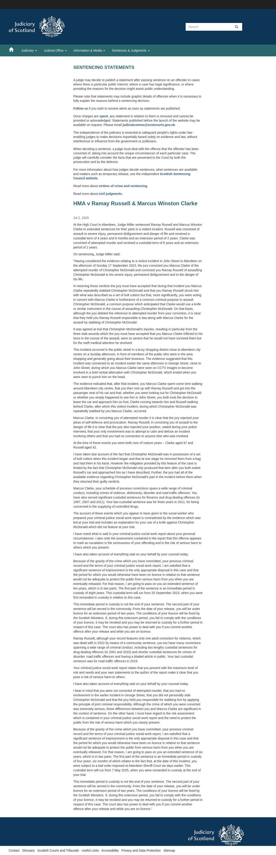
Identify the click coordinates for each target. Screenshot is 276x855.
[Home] (13, 49)
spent (103, 116)
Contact (14, 850)
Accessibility (110, 850)
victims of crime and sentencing (123, 186)
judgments (114, 194)
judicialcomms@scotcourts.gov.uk (149, 125)
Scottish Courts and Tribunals (58, 850)
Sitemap (169, 850)
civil (102, 194)
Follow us (80, 108)
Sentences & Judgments (131, 50)
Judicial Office (55, 50)
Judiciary (29, 50)
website (91, 178)
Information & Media (89, 50)
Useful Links (90, 850)
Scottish (166, 174)
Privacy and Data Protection (141, 850)
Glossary (28, 850)
